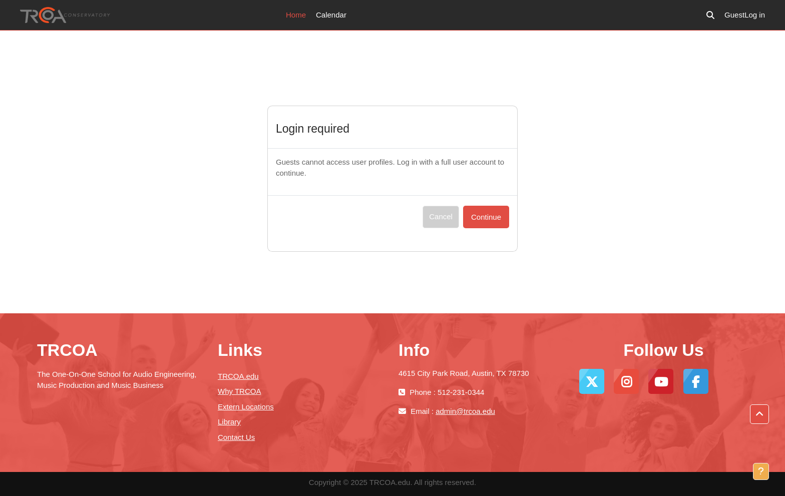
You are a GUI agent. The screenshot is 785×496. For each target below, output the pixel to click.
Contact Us (236, 437)
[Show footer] (761, 471)
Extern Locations (246, 406)
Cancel (441, 216)
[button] (710, 15)
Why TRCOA (239, 391)
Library (229, 421)
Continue (486, 217)
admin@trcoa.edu (465, 411)
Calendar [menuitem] (331, 15)
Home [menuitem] (296, 15)
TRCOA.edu (238, 376)
